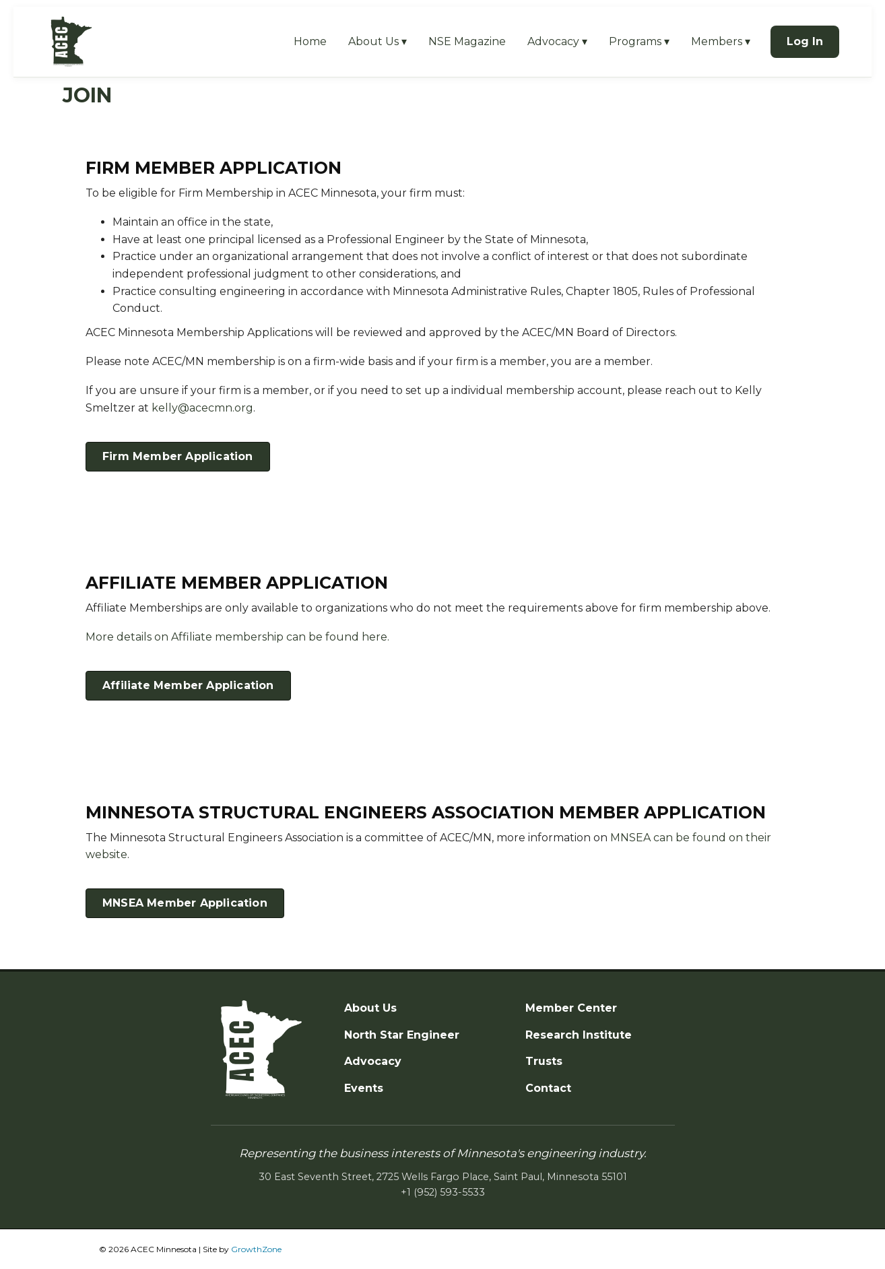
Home (310, 41)
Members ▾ (720, 41)
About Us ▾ (377, 41)
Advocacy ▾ (557, 41)
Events (363, 1088)
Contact (548, 1088)
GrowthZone (256, 1249)
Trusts (543, 1061)
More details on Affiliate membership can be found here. (237, 636)
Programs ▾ (639, 41)
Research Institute (578, 1035)
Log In (805, 41)
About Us (370, 1008)
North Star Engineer (401, 1035)
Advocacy (372, 1061)
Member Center (571, 1008)
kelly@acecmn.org (202, 407)
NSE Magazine (467, 41)
